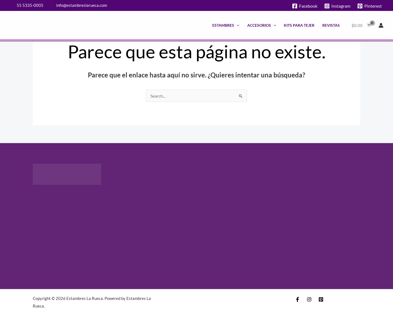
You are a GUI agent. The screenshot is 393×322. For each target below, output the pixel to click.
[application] (236, 25)
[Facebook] (304, 6)
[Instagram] (337, 6)
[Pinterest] (369, 6)
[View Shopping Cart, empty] (361, 25)
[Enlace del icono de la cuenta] (381, 25)
